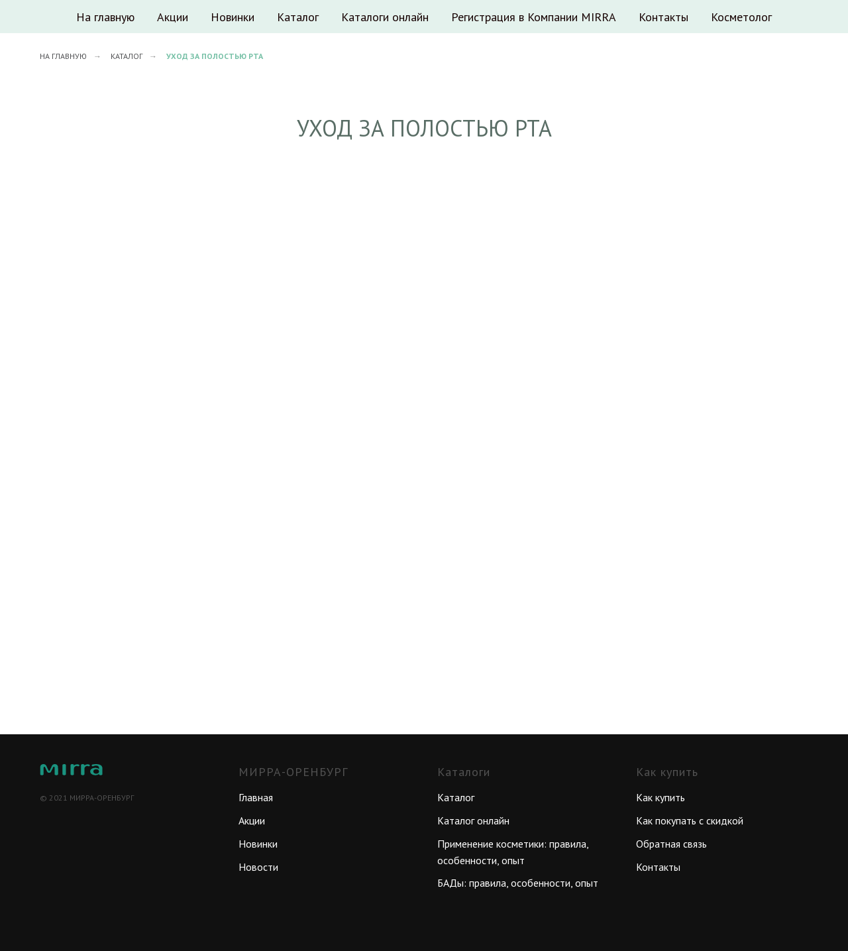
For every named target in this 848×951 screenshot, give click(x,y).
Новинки (232, 17)
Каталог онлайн (473, 820)
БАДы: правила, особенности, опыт (517, 882)
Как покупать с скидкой (689, 820)
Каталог (298, 17)
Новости (258, 866)
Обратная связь (671, 843)
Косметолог (741, 17)
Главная (255, 797)
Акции (172, 17)
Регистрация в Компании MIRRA (533, 17)
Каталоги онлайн (385, 17)
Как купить (660, 797)
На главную (105, 17)
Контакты (663, 17)
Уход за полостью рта (214, 56)
